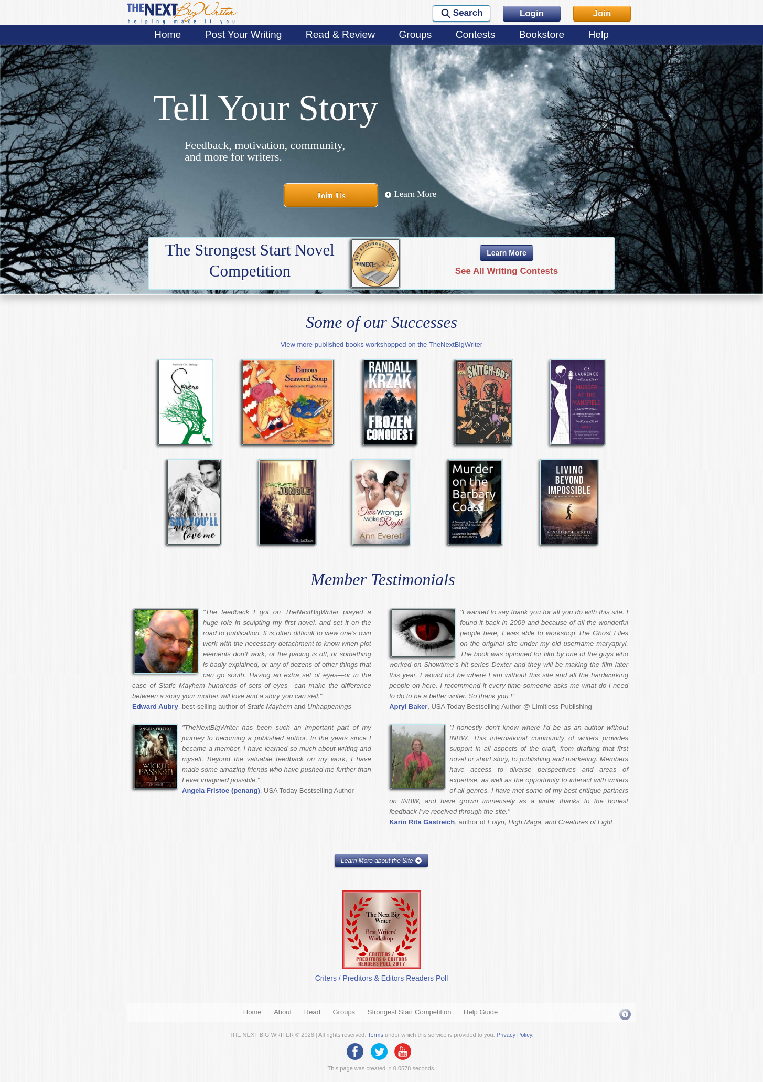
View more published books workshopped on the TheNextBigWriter (381, 344)
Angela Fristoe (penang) (221, 790)
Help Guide (481, 1012)
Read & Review (340, 34)
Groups (415, 34)
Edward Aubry (155, 706)
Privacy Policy (514, 1035)
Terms (375, 1035)
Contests (476, 34)
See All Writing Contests (506, 271)
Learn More (410, 194)
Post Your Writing (243, 34)
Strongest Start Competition (410, 1012)
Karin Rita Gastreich (422, 822)
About (283, 1012)
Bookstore (541, 34)
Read (312, 1012)
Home (167, 34)
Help (598, 34)
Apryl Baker (408, 706)
